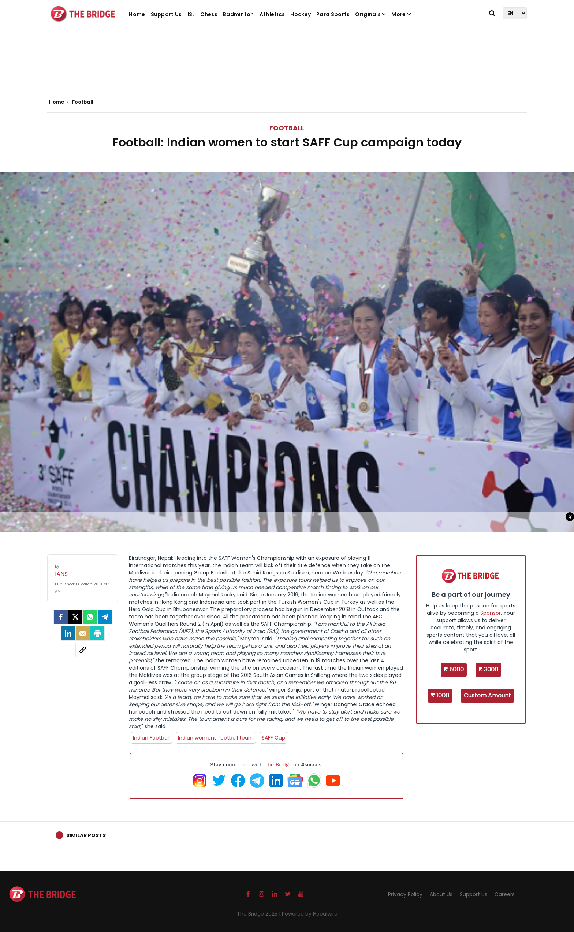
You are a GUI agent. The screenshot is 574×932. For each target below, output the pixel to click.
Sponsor (490, 613)
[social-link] (82, 650)
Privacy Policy (405, 894)
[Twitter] (75, 617)
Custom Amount (487, 695)
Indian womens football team (216, 737)
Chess (208, 14)
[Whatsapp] (90, 617)
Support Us (166, 14)
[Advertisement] (287, 69)
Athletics (272, 14)
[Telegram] (104, 617)
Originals (370, 14)
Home (137, 14)
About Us (441, 894)
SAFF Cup (273, 737)
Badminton (238, 14)
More (401, 14)
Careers (505, 894)
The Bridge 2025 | (259, 913)
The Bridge (278, 764)
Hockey (300, 14)
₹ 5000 (454, 669)
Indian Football (151, 737)
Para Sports (333, 14)
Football (286, 127)
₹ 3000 (488, 669)
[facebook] (60, 617)
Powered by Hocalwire (310, 913)
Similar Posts (86, 835)
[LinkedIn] (68, 633)
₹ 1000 (440, 695)
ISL (191, 14)
